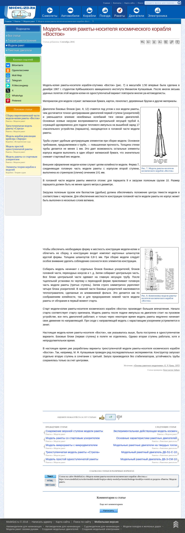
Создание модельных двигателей (60, 529)
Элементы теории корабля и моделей (23, 170)
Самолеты (49, 15)
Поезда (105, 15)
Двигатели (136, 15)
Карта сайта (129, 3)
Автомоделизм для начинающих (62, 526)
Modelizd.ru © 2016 (17, 521)
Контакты (117, 3)
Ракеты (119, 15)
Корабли (89, 15)
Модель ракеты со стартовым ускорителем (23, 159)
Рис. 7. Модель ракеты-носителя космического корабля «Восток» (157, 169)
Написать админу (42, 521)
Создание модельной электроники (100, 529)
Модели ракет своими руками (22, 529)
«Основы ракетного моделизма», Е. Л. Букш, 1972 (157, 365)
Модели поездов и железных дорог (142, 526)
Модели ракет (16, 45)
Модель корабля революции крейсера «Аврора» (23, 139)
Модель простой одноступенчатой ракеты (23, 149)
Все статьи (14, 36)
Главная (106, 3)
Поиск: (141, 3)
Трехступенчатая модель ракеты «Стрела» (23, 128)
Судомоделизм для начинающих (102, 526)
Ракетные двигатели (20, 50)
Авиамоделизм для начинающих (24, 526)
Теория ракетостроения (22, 40)
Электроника (157, 15)
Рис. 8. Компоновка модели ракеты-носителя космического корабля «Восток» (159, 298)
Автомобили (70, 15)
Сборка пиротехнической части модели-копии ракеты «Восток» (23, 118)
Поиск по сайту (82, 521)
